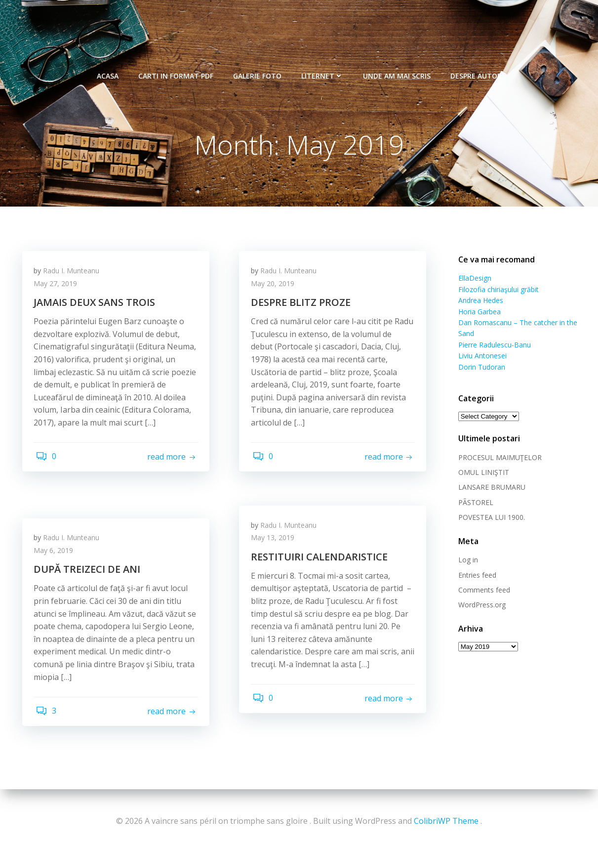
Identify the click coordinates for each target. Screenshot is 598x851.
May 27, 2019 (58, 288)
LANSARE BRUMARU (489, 488)
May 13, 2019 (275, 542)
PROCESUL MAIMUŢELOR (497, 458)
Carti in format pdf (175, 69)
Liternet (322, 69)
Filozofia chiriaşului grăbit (496, 290)
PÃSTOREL (473, 503)
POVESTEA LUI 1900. (489, 518)
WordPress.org (479, 606)
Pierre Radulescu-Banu (492, 345)
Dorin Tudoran (479, 368)
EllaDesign (472, 279)
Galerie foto (257, 69)
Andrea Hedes (478, 301)
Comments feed (482, 591)
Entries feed (475, 576)
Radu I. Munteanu (74, 275)
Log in (466, 560)
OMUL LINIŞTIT (481, 473)
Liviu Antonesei (480, 356)
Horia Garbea (477, 312)
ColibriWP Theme (446, 821)
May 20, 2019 (275, 288)
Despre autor (476, 69)
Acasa (108, 69)
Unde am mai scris (397, 69)
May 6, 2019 (57, 555)
